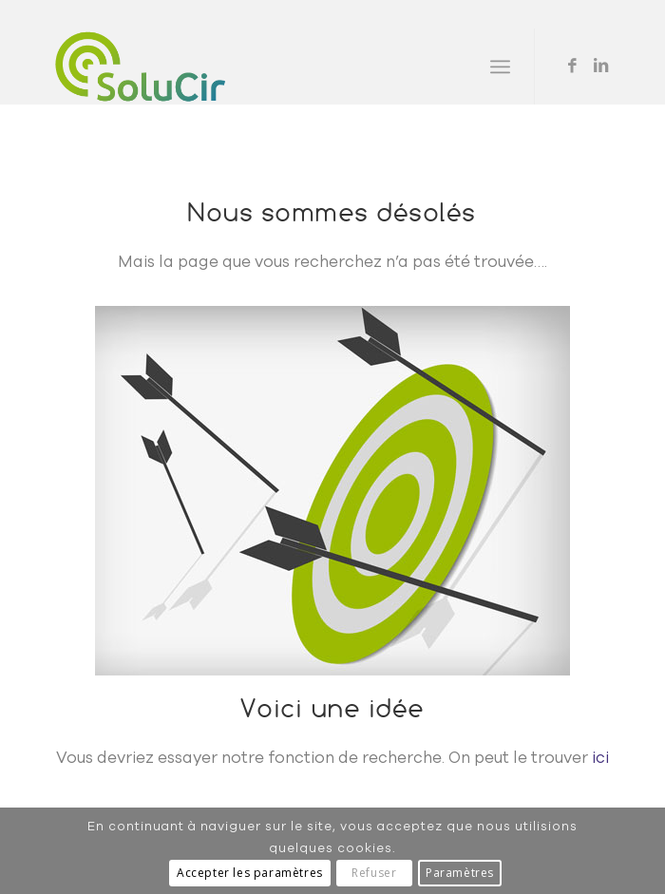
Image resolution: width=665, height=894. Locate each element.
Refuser (374, 873)
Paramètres (460, 873)
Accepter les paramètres (250, 873)
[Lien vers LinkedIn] (601, 66)
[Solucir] (276, 67)
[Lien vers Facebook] (573, 66)
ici (600, 758)
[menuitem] (500, 66)
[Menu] (500, 66)
